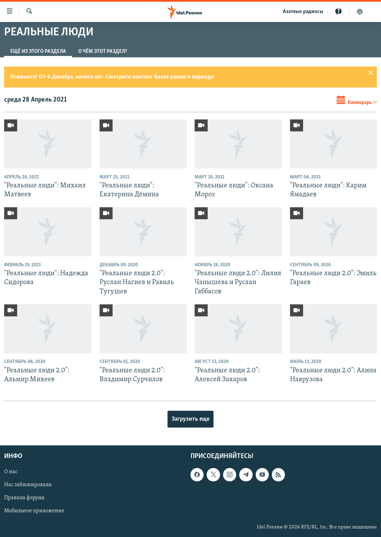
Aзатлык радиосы (303, 11)
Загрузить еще (190, 419)
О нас (11, 472)
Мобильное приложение (34, 511)
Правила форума (24, 498)
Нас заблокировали (28, 485)
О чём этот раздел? (102, 51)
